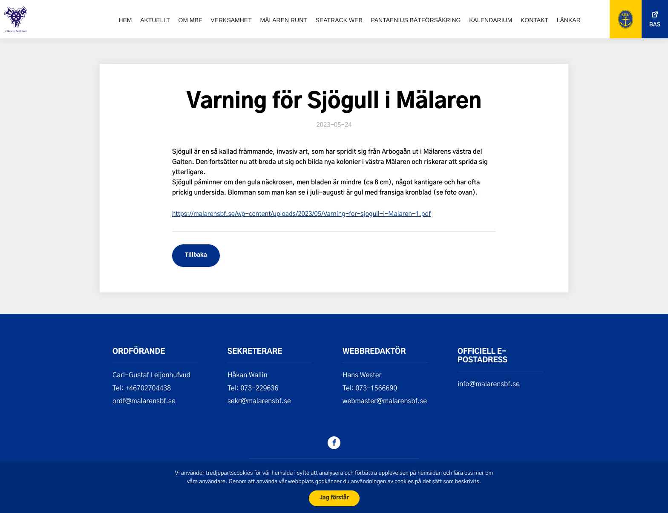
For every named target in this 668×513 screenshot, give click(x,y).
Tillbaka (196, 255)
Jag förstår (334, 498)
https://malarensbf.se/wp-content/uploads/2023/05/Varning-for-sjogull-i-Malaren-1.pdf (301, 213)
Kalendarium (490, 20)
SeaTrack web (339, 20)
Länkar (569, 20)
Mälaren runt (283, 20)
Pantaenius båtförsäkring (416, 20)
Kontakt (534, 20)
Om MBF (190, 20)
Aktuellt (155, 20)
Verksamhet (230, 20)
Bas (654, 25)
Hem (125, 20)
